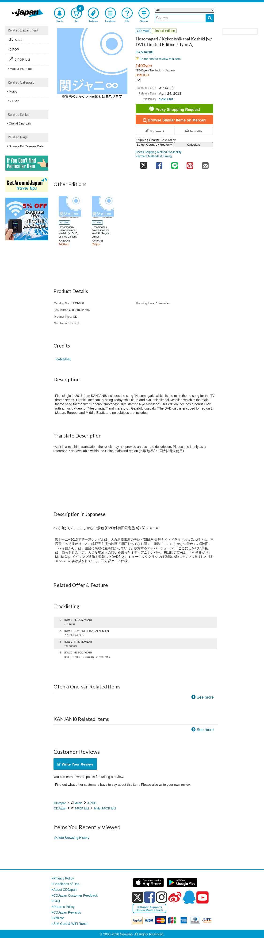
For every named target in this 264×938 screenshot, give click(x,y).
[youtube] (202, 897)
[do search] (210, 18)
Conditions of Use (67, 884)
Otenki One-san (20, 123)
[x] (137, 897)
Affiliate (59, 918)
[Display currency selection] (138, 80)
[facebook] (149, 897)
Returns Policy (64, 907)
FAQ (57, 901)
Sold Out (166, 99)
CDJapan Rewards (67, 912)
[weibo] (174, 897)
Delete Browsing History (71, 838)
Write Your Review (75, 764)
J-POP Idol (81, 808)
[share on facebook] (159, 164)
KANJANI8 (144, 52)
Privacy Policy (64, 878)
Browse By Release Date (26, 146)
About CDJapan (65, 889)
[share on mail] (205, 164)
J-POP (91, 803)
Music (78, 803)
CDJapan (60, 803)
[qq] (188, 897)
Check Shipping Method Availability (159, 152)
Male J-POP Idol (105, 808)
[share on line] (174, 164)
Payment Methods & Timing (154, 156)
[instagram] (161, 897)
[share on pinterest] (190, 164)
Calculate (193, 144)
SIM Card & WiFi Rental (71, 924)
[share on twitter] (144, 164)
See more (205, 697)
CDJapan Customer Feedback (76, 895)
